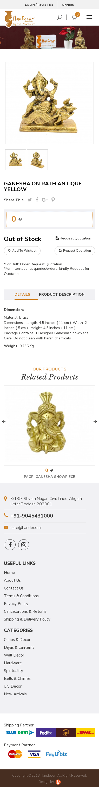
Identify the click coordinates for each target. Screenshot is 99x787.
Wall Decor (14, 655)
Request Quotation (73, 238)
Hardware (13, 663)
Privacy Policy (16, 603)
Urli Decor (13, 686)
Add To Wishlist (22, 251)
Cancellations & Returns (25, 611)
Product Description (61, 294)
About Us (12, 580)
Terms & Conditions (21, 596)
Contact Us (14, 588)
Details (22, 294)
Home (9, 572)
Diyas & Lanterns (19, 647)
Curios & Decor (17, 639)
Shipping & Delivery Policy (27, 619)
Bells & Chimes (17, 678)
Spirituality (13, 670)
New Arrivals (15, 694)
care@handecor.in (26, 527)
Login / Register (39, 5)
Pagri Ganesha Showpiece (49, 477)
